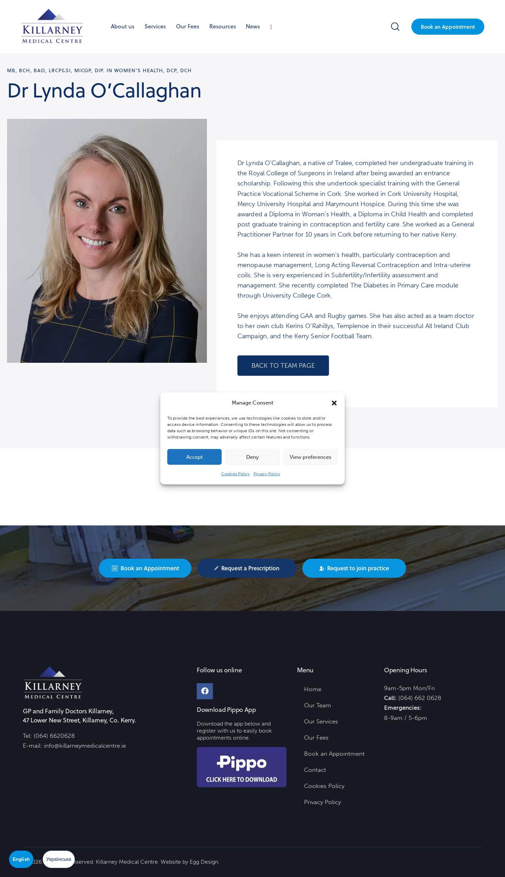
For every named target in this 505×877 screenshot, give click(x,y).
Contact (315, 769)
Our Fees (316, 737)
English (21, 859)
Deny (252, 457)
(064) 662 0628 (419, 697)
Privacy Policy (267, 473)
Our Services (321, 721)
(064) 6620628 (54, 735)
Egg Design (204, 861)
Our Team (317, 705)
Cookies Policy (235, 473)
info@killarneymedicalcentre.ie (85, 745)
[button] (334, 402)
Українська (58, 859)
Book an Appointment (334, 753)
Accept (194, 457)
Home (312, 689)
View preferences (310, 457)
